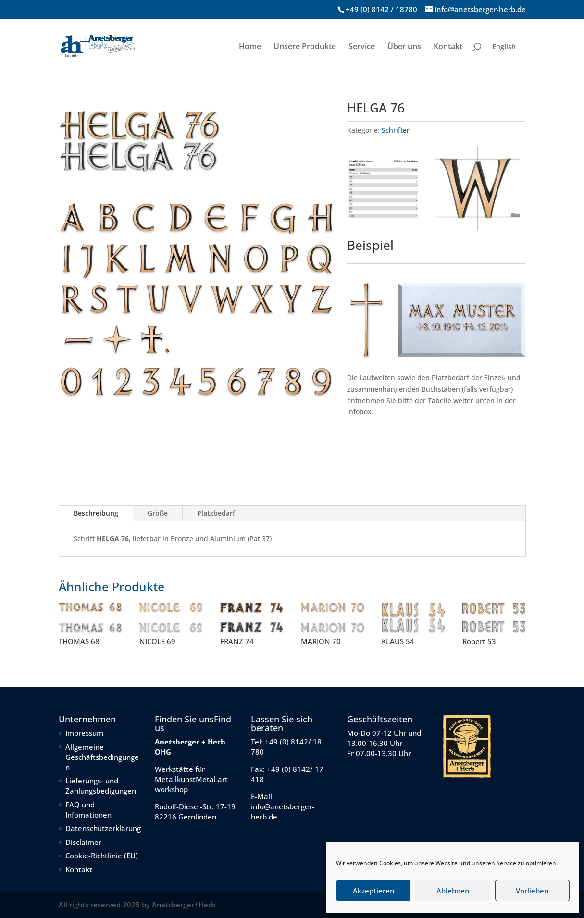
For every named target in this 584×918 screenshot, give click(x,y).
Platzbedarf (216, 513)
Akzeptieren (373, 890)
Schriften (396, 130)
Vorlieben (532, 890)
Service (361, 47)
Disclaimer (83, 842)
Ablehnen (452, 890)
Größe (158, 513)
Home (250, 47)
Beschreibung (96, 513)
